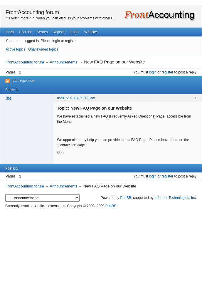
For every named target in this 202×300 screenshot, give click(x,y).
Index (9, 32)
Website (90, 32)
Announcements (63, 62)
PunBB (125, 198)
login (152, 72)
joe (8, 98)
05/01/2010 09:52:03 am (76, 98)
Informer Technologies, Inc (175, 198)
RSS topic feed (23, 81)
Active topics (15, 49)
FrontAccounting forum (32, 12)
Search (42, 32)
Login (75, 32)
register (167, 72)
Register (59, 32)
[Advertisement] (101, 254)
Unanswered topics (43, 49)
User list (25, 32)
